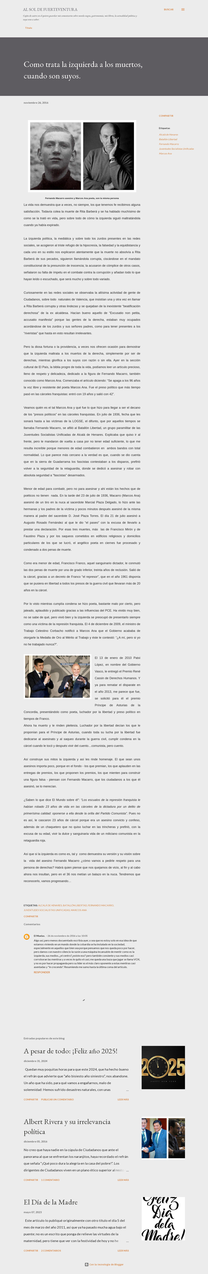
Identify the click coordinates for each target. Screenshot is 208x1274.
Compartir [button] (166, 115)
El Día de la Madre (51, 1202)
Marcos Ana (165, 153)
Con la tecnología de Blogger (104, 1264)
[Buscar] (168, 9)
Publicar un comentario (57, 1099)
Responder (42, 972)
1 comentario (50, 1179)
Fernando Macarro (169, 144)
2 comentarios (51, 1250)
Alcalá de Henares (168, 134)
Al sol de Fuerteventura (50, 9)
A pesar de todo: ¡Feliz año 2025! (70, 1051)
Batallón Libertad (168, 139)
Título (28, 27)
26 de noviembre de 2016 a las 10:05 (67, 935)
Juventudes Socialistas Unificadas (176, 148)
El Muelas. (39, 935)
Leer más (123, 1099)
